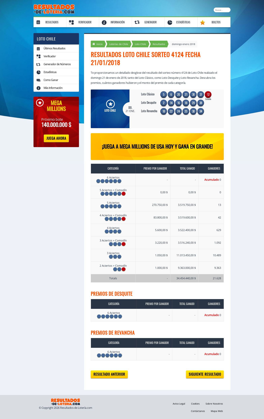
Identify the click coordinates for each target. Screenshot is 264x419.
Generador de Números (57, 64)
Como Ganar (51, 80)
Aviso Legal (179, 403)
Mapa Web (217, 411)
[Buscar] (222, 10)
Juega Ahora (56, 138)
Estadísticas (183, 22)
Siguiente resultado (205, 374)
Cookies (195, 403)
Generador (150, 22)
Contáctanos (198, 411)
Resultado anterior (109, 374)
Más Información (53, 88)
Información (118, 22)
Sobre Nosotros (214, 403)
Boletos (216, 22)
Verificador (84, 22)
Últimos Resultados (54, 48)
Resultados (51, 22)
